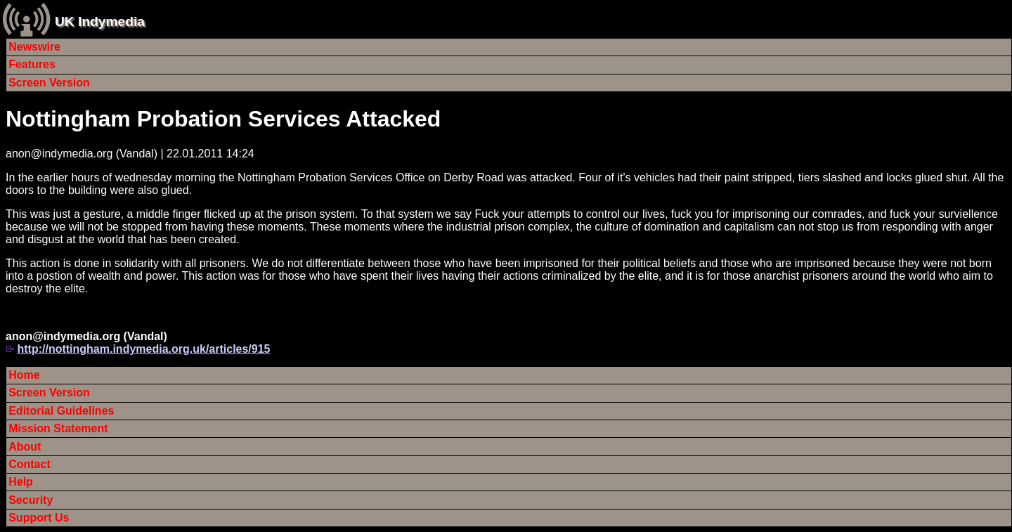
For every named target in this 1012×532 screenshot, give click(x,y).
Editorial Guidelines (61, 411)
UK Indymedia (100, 21)
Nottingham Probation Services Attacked (223, 118)
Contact (29, 464)
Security (30, 500)
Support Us (38, 518)
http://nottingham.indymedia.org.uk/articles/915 (143, 349)
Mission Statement (58, 428)
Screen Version (49, 83)
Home (23, 375)
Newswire (34, 47)
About (24, 447)
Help (20, 482)
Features (32, 64)
